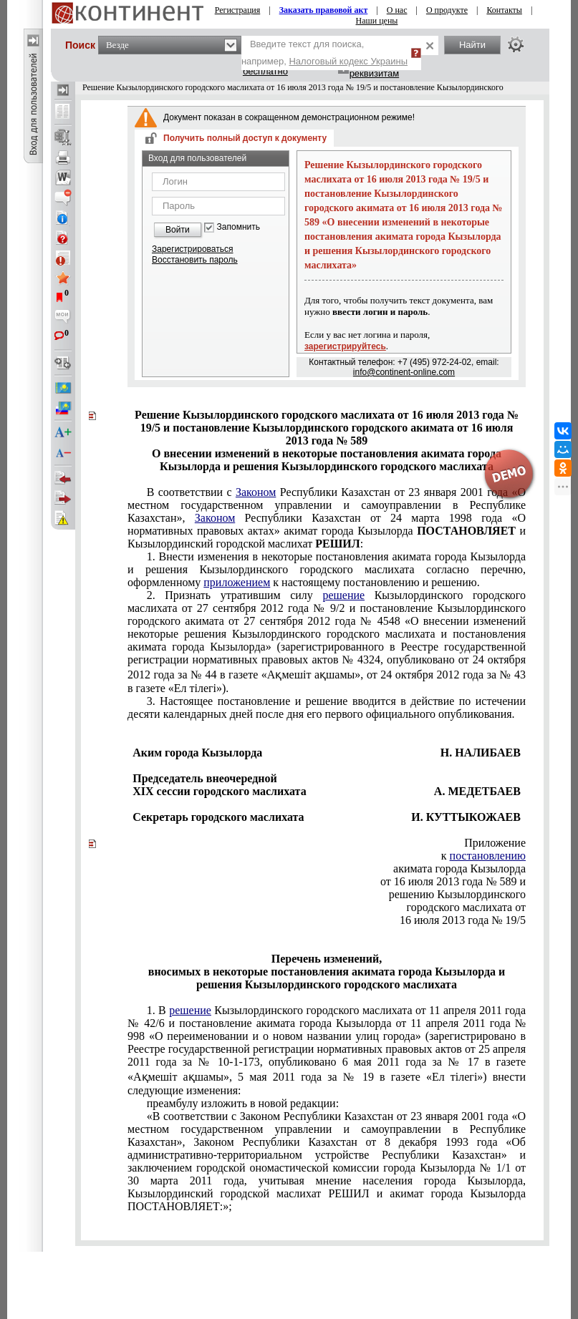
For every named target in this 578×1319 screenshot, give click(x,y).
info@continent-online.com (404, 372)
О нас (397, 10)
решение (343, 595)
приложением (236, 582)
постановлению (488, 856)
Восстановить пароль (195, 260)
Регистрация (238, 10)
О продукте (447, 10)
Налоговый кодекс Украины (348, 61)
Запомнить (238, 227)
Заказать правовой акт (323, 10)
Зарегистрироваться (192, 249)
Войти (177, 230)
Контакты (504, 10)
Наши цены (377, 21)
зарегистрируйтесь (345, 346)
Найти (472, 44)
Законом (256, 492)
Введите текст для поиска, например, (324, 53)
